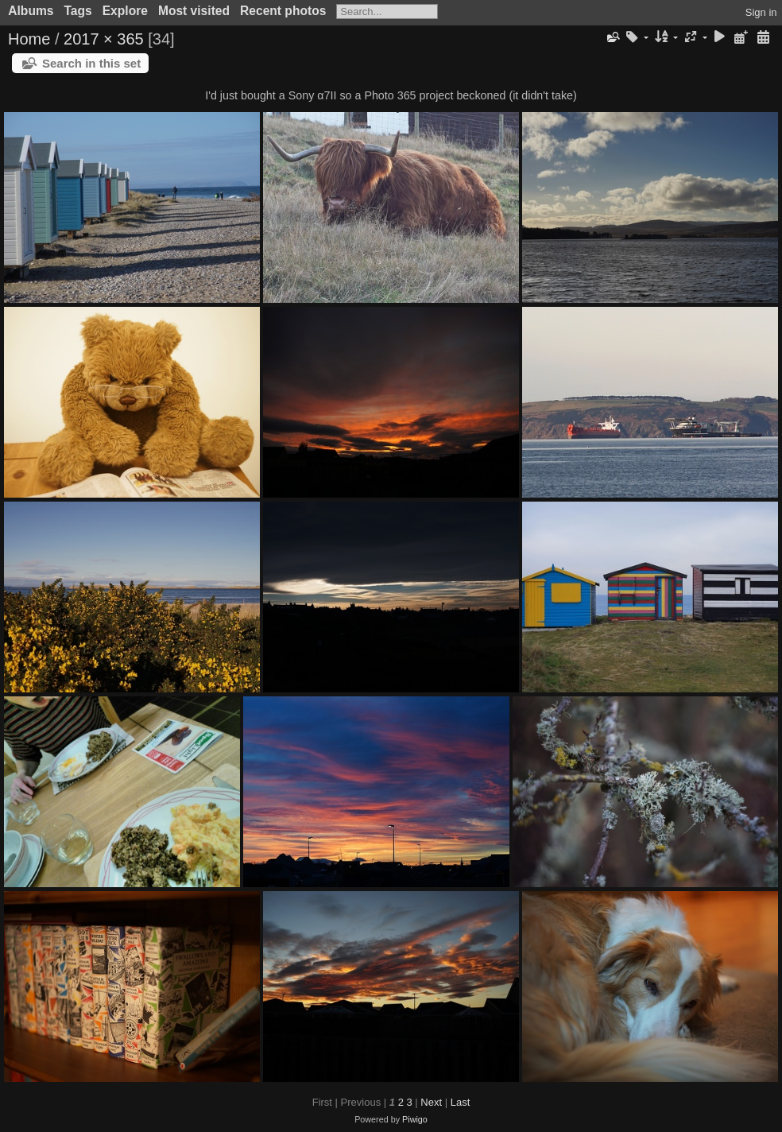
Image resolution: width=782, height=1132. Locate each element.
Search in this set (91, 63)
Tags (77, 10)
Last (460, 1102)
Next (431, 1102)
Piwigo (415, 1119)
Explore (125, 10)
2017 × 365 (104, 39)
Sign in (761, 12)
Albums (30, 10)
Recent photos (283, 10)
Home (29, 39)
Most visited (194, 10)
